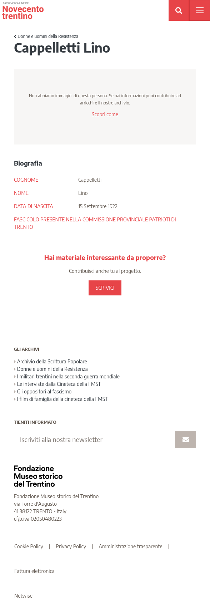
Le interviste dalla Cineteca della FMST (57, 384)
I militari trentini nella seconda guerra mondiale (67, 376)
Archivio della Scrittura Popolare (50, 361)
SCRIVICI (105, 288)
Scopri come (105, 114)
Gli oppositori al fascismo (42, 391)
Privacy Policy (71, 546)
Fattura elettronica (34, 571)
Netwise (23, 596)
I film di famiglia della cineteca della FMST (61, 399)
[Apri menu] (199, 10)
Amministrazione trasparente (130, 546)
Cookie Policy (28, 546)
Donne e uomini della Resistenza (46, 36)
